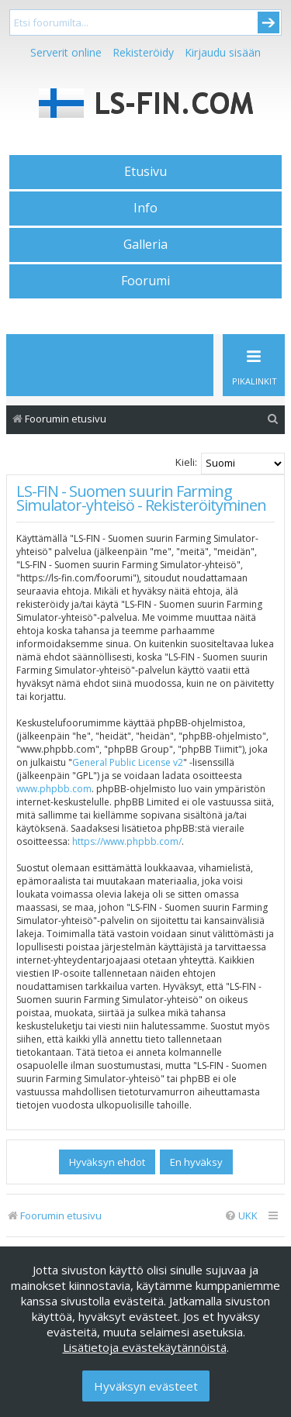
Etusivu (145, 171)
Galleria (145, 244)
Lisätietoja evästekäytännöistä (145, 1347)
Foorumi (145, 280)
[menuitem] (273, 419)
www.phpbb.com (54, 788)
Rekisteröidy (143, 52)
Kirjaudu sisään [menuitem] (223, 52)
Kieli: (186, 462)
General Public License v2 (127, 762)
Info (145, 207)
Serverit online (66, 52)
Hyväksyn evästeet (146, 1386)
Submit (268, 22)
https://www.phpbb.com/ (127, 841)
